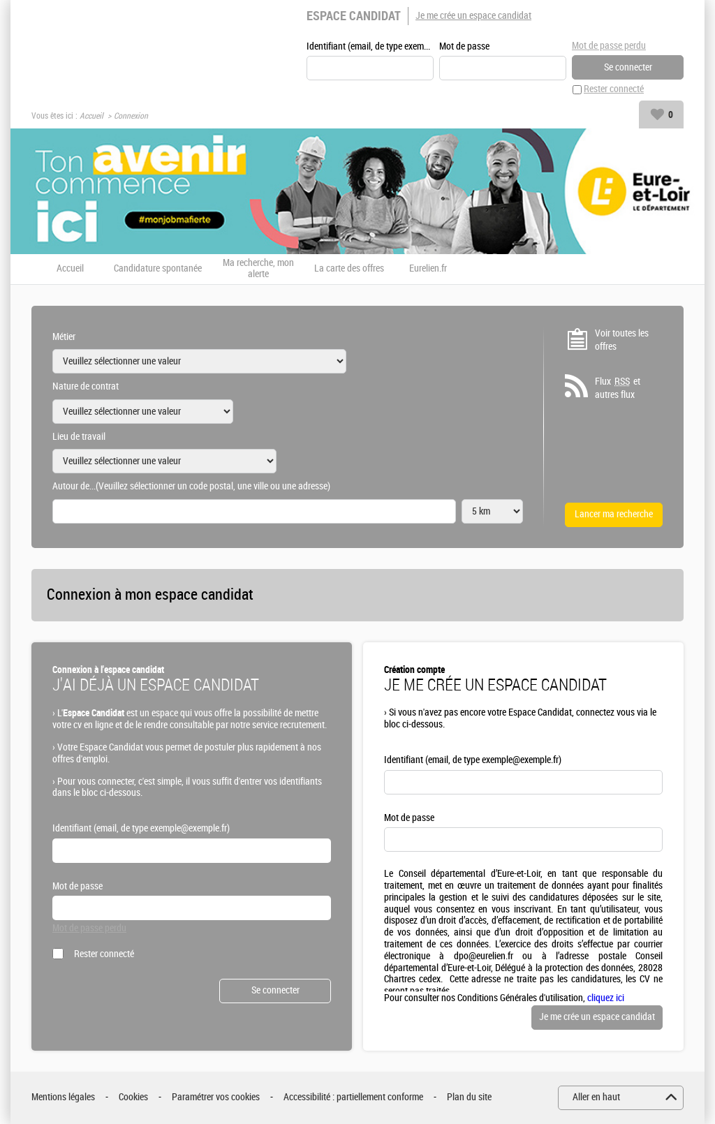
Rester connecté (614, 90)
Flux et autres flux (617, 388)
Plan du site (469, 1098)
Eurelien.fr (428, 268)
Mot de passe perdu (609, 46)
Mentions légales (63, 1098)
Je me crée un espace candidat (473, 16)
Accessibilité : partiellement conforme (353, 1098)
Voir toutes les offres (622, 340)
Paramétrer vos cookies (216, 1098)
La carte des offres (349, 268)
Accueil (91, 116)
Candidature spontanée (158, 268)
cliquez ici (605, 998)
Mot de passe (464, 46)
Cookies (133, 1098)
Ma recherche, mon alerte (258, 269)
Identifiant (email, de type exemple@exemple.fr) (370, 46)
